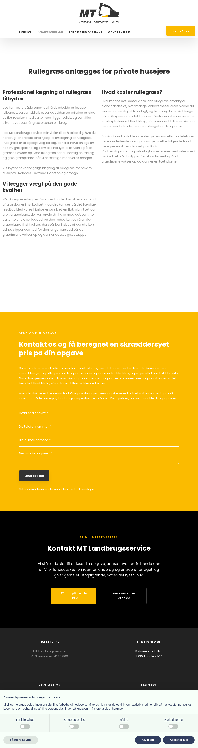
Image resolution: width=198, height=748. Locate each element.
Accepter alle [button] (179, 739)
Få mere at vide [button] (20, 739)
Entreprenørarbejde (85, 32)
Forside (25, 32)
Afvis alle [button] (148, 739)
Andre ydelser (119, 32)
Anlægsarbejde (50, 32)
